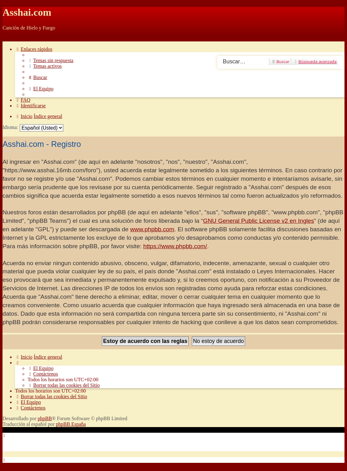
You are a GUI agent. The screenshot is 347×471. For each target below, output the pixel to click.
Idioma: (10, 127)
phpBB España (71, 424)
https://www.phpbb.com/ (175, 246)
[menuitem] (50, 60)
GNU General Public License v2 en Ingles (258, 220)
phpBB (45, 418)
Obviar (9, 38)
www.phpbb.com (152, 229)
